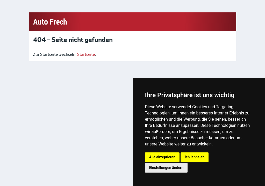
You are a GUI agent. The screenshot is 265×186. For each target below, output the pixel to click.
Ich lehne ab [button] (194, 157)
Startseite (86, 54)
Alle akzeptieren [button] (162, 157)
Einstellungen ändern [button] (166, 168)
